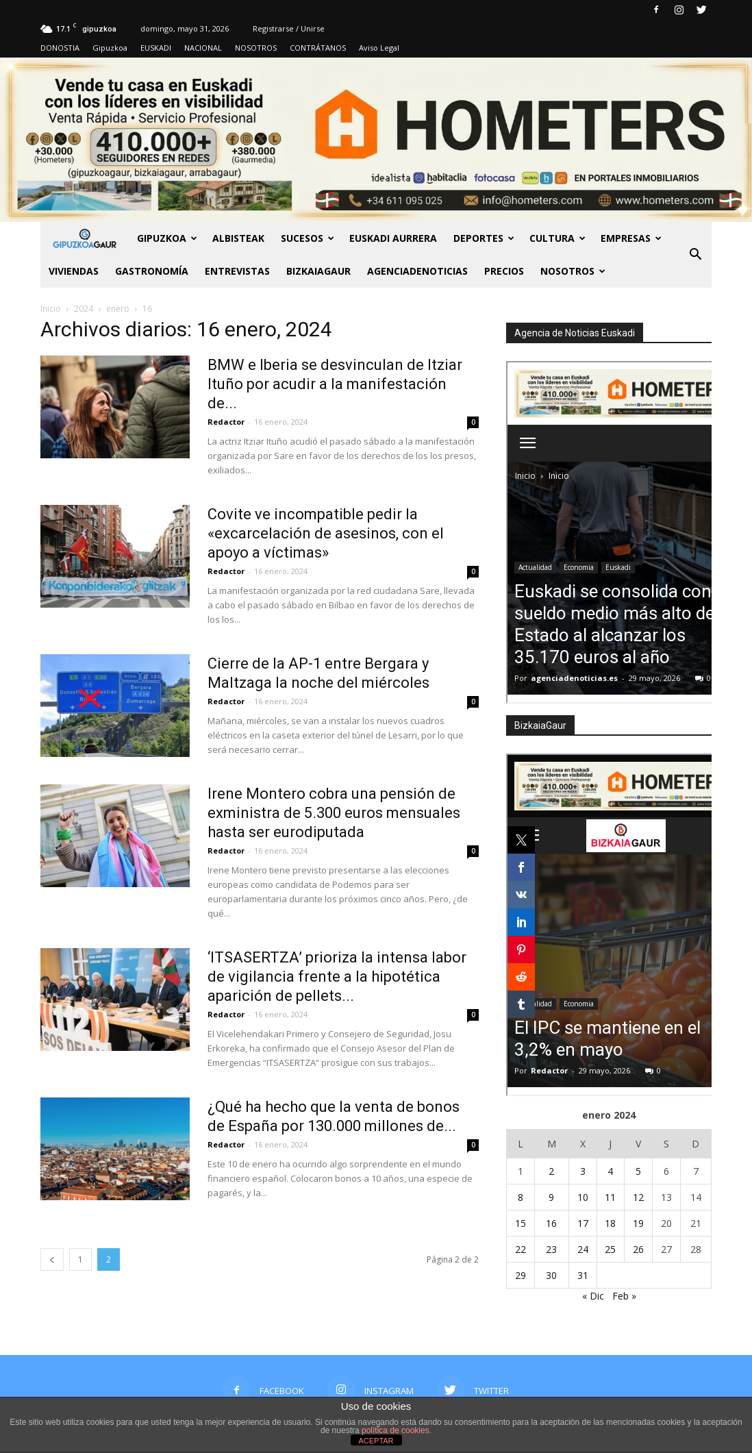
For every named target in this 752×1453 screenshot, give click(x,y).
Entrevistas (237, 270)
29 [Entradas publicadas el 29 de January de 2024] (520, 1275)
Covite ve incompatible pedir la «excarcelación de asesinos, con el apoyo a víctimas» (326, 533)
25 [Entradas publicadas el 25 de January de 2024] (610, 1249)
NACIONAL (203, 47)
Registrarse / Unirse (289, 28)
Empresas (631, 238)
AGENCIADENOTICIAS (417, 270)
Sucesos (307, 238)
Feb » (624, 1295)
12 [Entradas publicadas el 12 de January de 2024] (638, 1197)
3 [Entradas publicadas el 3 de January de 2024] (583, 1171)
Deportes (483, 238)
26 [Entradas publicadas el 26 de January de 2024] (638, 1249)
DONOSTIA (59, 47)
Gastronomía (151, 270)
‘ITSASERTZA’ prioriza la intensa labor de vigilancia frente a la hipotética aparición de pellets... (337, 976)
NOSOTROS (256, 47)
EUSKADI (155, 47)
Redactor (226, 422)
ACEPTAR (375, 1441)
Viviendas (74, 270)
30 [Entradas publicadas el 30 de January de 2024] (551, 1275)
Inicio (50, 308)
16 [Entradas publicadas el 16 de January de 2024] (551, 1223)
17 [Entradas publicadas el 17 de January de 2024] (582, 1223)
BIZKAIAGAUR (318, 270)
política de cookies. (396, 1430)
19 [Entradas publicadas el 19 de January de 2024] (638, 1223)
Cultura (557, 238)
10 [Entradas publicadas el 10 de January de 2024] (582, 1197)
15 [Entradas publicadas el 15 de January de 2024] (520, 1223)
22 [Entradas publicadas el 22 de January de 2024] (520, 1249)
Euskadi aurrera (393, 238)
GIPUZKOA (167, 238)
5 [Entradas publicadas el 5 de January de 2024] (638, 1171)
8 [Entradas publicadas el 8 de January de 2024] (520, 1197)
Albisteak (238, 238)
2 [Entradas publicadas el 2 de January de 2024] (551, 1171)
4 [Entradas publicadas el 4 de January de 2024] (610, 1171)
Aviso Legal (379, 47)
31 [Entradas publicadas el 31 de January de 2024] (582, 1275)
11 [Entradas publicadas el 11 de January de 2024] (610, 1197)
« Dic (593, 1295)
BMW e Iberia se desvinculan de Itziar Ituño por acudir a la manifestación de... (335, 384)
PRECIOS (504, 270)
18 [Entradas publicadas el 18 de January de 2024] (610, 1223)
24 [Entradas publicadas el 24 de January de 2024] (582, 1249)
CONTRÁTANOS (318, 47)
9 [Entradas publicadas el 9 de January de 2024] (551, 1197)
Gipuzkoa (109, 47)
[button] (695, 254)
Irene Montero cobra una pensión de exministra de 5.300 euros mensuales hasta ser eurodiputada (334, 813)
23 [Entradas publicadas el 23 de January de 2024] (551, 1249)
